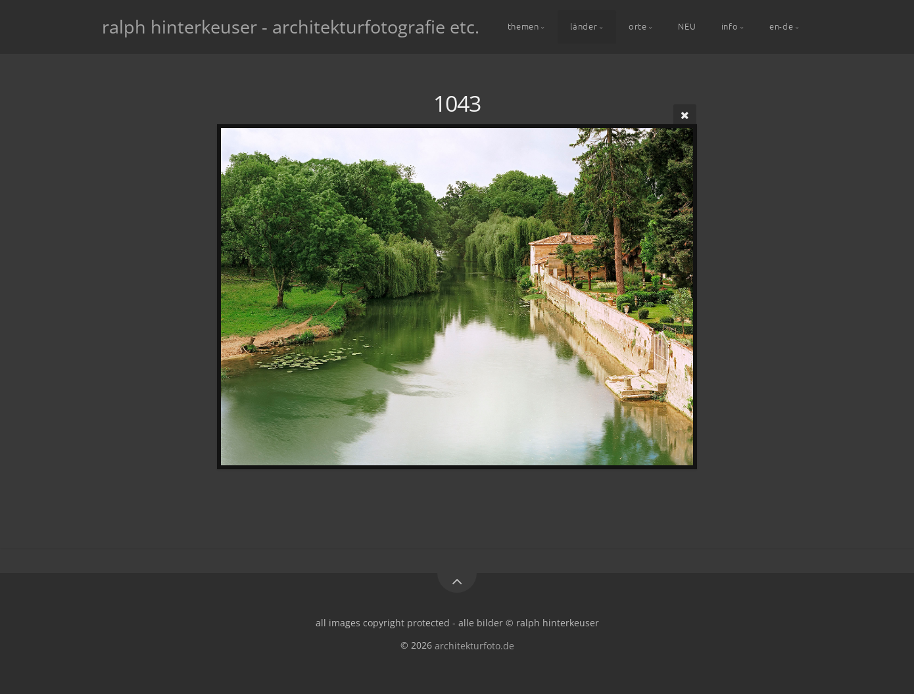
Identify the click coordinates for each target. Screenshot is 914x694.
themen (523, 26)
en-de (781, 26)
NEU (687, 26)
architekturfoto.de (474, 645)
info (729, 26)
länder (583, 26)
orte (638, 26)
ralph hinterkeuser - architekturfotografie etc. (290, 26)
